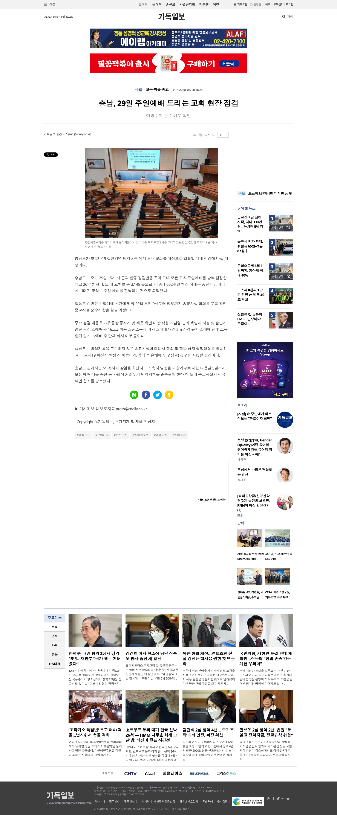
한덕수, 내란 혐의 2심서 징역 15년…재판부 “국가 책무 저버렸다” (95, 659)
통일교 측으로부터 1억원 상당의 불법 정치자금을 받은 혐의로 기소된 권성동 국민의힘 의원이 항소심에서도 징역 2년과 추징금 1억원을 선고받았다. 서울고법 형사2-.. (265, 750)
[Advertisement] (265, 159)
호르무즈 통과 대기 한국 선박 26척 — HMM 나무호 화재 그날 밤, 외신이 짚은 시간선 (151, 735)
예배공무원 (141, 435)
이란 (216, 4)
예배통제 (180, 435)
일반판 (257, 4)
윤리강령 (222, 801)
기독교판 (242, 4)
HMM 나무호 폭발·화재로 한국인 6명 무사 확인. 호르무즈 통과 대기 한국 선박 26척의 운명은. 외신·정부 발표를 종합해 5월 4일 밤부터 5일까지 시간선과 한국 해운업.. (152, 753)
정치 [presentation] (55, 627)
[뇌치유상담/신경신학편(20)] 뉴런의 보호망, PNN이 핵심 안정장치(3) (253, 503)
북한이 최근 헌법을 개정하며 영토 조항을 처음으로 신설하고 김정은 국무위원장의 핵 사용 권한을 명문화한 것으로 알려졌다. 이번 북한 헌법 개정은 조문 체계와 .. (209, 677)
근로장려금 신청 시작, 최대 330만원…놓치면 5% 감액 (250, 224)
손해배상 (103, 435)
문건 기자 (62, 134)
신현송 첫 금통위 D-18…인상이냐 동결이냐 (249, 319)
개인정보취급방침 (164, 801)
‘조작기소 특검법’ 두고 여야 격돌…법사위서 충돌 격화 (95, 732)
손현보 (170, 4)
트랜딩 (143, 5)
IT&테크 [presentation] (54, 664)
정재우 (241, 480)
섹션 (49, 4)
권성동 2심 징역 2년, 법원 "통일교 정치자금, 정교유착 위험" (266, 732)
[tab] (54, 627)
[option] (251, 546)
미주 (267, 4)
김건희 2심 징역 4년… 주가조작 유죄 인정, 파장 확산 (208, 732)
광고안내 (114, 801)
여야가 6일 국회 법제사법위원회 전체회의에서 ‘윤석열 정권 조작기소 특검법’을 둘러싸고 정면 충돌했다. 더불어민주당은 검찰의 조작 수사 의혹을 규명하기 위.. (95, 748)
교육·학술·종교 (157, 90)
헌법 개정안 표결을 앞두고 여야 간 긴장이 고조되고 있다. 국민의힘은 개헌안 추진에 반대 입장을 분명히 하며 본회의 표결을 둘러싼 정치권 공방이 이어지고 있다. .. (266, 677)
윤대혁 (156, 4)
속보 (241, 193)
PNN (240, 515)
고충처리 (207, 801)
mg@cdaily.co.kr (79, 134)
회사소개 (99, 801)
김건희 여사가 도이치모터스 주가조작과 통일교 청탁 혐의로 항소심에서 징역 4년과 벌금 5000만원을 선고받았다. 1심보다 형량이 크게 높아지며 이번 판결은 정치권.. (208, 750)
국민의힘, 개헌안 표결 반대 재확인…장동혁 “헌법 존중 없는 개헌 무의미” (265, 659)
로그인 (289, 4)
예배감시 (161, 435)
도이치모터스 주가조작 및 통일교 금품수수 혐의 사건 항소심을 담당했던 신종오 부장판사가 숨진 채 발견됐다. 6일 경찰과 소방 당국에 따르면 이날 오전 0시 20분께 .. (152, 671)
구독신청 (278, 4)
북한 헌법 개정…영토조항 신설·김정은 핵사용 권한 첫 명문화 (208, 659)
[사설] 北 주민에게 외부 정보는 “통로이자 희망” (254, 416)
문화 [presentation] (55, 654)
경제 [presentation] (55, 636)
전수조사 (121, 435)
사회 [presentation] (55, 645)
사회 (138, 90)
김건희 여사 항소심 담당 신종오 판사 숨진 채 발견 (151, 656)
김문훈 (203, 4)
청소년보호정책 (188, 801)
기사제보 (144, 801)
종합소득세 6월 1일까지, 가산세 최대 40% (250, 270)
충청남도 (84, 435)
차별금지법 (187, 4)
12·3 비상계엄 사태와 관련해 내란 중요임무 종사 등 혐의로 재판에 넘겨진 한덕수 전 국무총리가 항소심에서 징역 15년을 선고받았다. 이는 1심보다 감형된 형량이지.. (95, 677)
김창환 (241, 460)
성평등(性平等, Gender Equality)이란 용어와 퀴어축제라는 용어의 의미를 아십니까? (254, 447)
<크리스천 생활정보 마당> (212, 500)
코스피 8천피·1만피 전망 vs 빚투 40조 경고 (250, 295)
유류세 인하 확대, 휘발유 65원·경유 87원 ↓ (250, 246)
